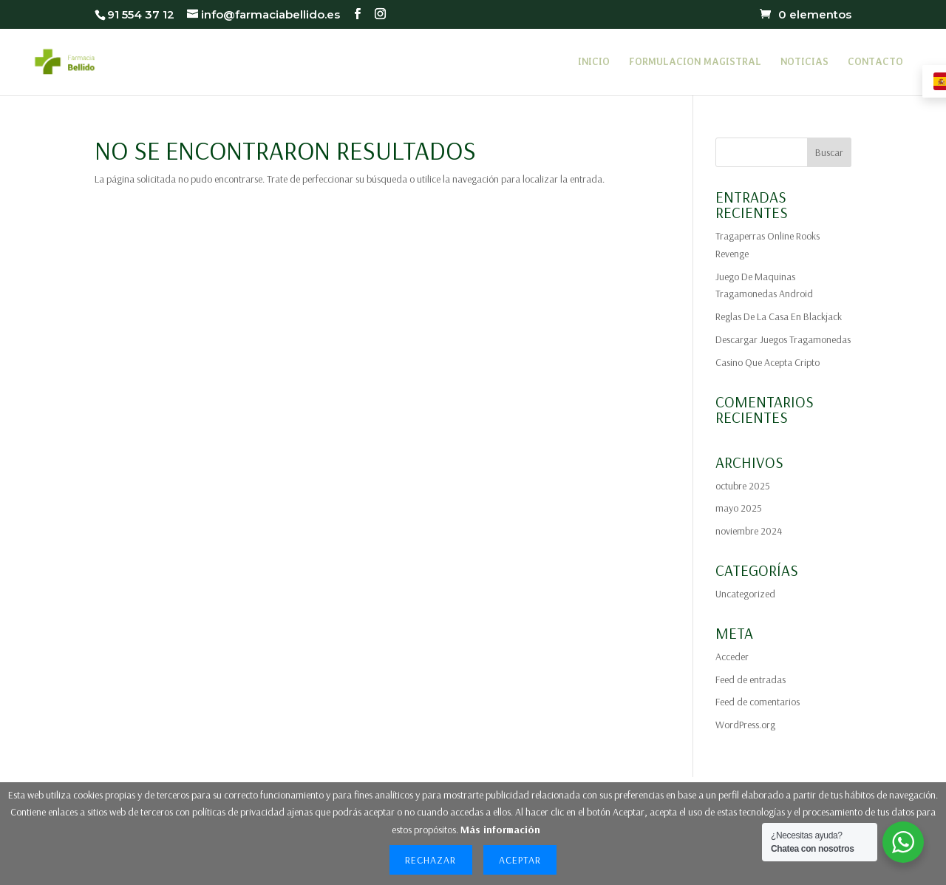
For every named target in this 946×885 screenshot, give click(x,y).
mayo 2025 (738, 508)
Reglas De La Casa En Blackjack (778, 316)
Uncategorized (745, 593)
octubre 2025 (742, 485)
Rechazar (430, 860)
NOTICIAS (804, 62)
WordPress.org (745, 724)
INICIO (594, 62)
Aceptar (520, 860)
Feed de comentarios (757, 701)
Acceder (732, 656)
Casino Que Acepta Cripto (767, 362)
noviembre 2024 (748, 531)
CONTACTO (875, 62)
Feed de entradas (750, 679)
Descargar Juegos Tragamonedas (783, 339)
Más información (500, 829)
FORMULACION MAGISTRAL (695, 62)
